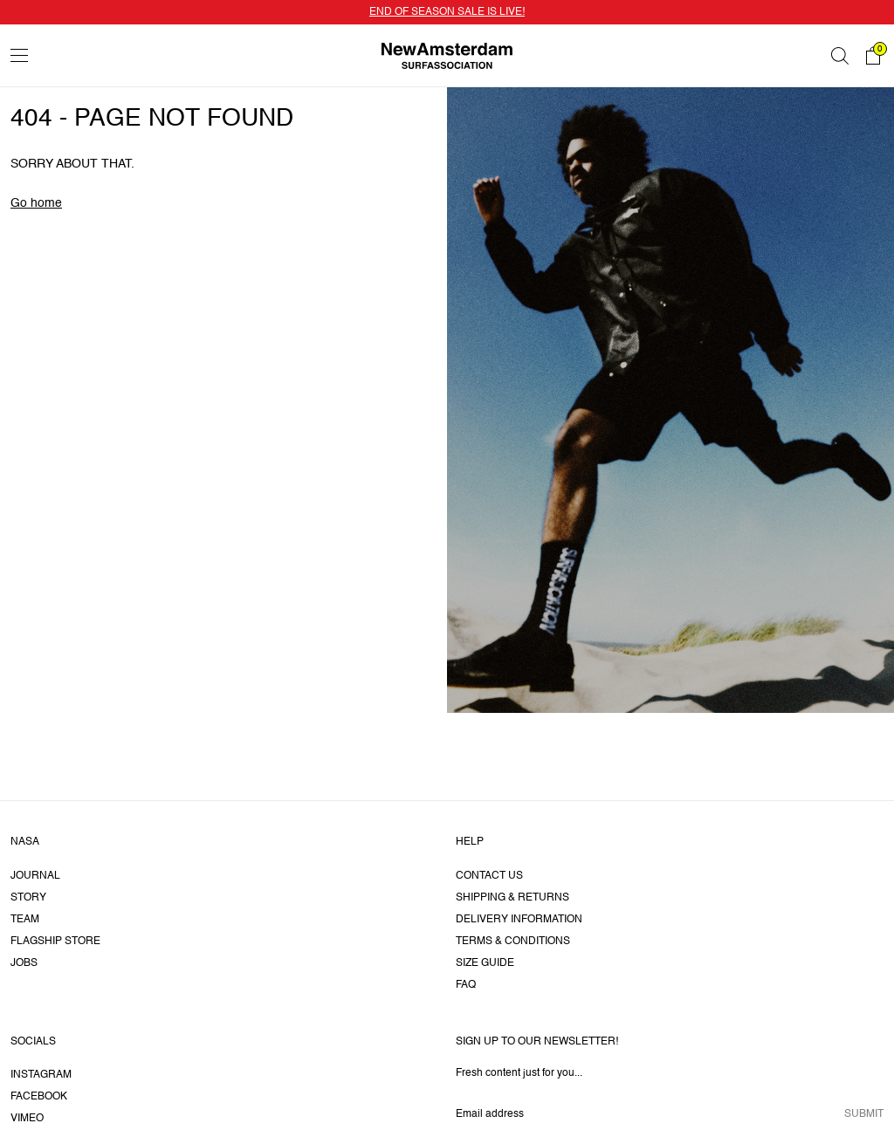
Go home (36, 203)
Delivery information (519, 919)
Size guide (485, 963)
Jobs (24, 963)
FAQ (466, 985)
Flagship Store (55, 941)
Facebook (38, 1097)
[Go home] (447, 55)
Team (24, 919)
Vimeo (27, 1118)
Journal (35, 876)
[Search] (840, 56)
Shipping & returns (512, 898)
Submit (864, 1114)
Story (28, 898)
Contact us (489, 876)
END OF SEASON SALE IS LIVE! (447, 12)
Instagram (41, 1075)
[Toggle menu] (19, 55)
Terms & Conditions (513, 941)
